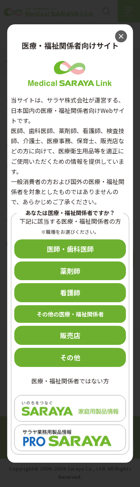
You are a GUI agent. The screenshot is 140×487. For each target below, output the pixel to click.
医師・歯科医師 (70, 249)
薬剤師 (70, 271)
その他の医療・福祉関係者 (70, 314)
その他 (70, 357)
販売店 (70, 335)
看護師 (70, 292)
